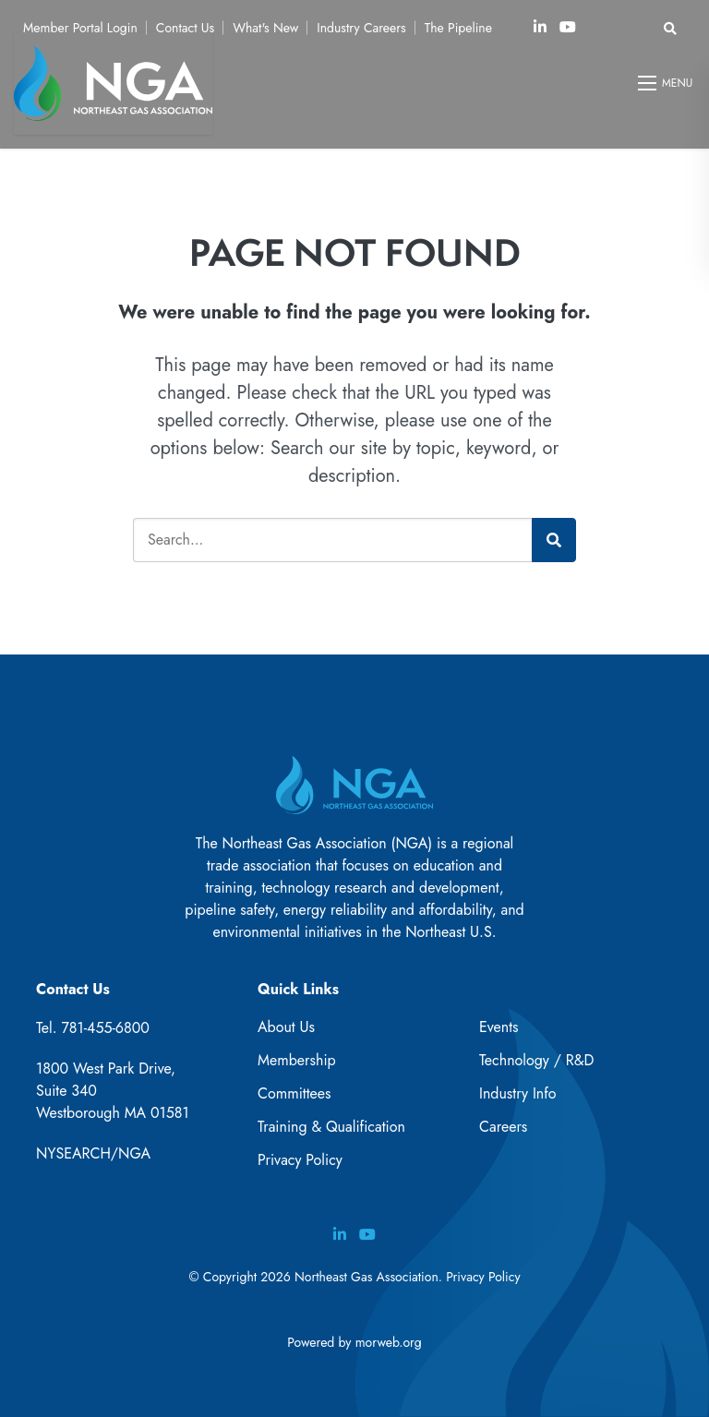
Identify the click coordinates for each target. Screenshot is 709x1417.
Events (499, 1027)
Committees (294, 1093)
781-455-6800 (105, 1028)
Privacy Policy (300, 1160)
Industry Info (518, 1093)
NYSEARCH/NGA (93, 1153)
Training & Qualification (331, 1126)
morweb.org (388, 1342)
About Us (286, 1027)
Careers (503, 1126)
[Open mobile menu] (666, 83)
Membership (297, 1060)
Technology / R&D (536, 1060)
